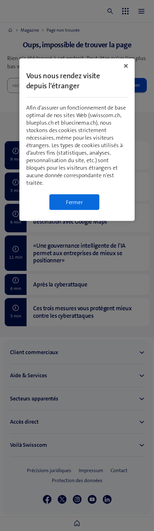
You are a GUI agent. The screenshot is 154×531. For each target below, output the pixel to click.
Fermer (74, 202)
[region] (77, 140)
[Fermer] (126, 66)
